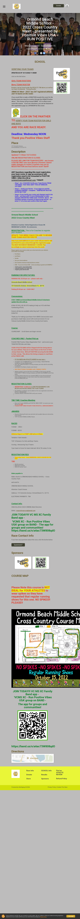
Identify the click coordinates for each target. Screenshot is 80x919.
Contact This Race (62, 787)
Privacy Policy (52, 787)
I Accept (70, 916)
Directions (50, 49)
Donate (58, 5)
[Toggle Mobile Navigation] (4, 6)
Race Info (30, 771)
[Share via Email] (41, 53)
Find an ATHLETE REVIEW (59, 773)
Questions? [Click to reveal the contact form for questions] (18, 545)
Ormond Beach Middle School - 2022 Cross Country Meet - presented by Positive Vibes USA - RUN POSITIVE (40, 29)
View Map (32, 758)
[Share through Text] (44, 53)
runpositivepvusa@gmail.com (23, 180)
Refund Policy (61, 779)
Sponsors (45, 779)
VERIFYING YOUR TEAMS (22, 69)
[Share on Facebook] (35, 53)
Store (28, 779)
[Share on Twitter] (38, 53)
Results (44, 775)
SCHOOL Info (46, 771)
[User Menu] (67, 5)
